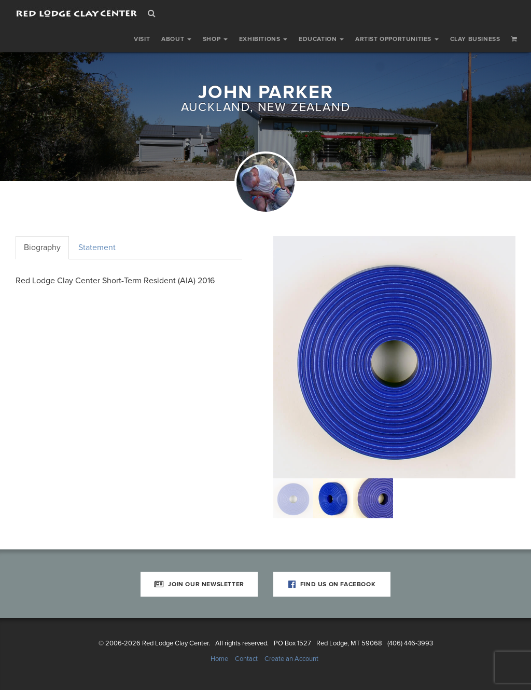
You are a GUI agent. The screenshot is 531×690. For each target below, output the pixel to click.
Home (219, 659)
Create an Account (291, 659)
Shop (215, 39)
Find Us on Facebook (332, 584)
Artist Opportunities (397, 39)
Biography (42, 247)
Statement (97, 247)
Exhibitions (263, 39)
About (176, 39)
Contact (246, 659)
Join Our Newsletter (199, 584)
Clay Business (475, 39)
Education (321, 39)
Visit (142, 39)
